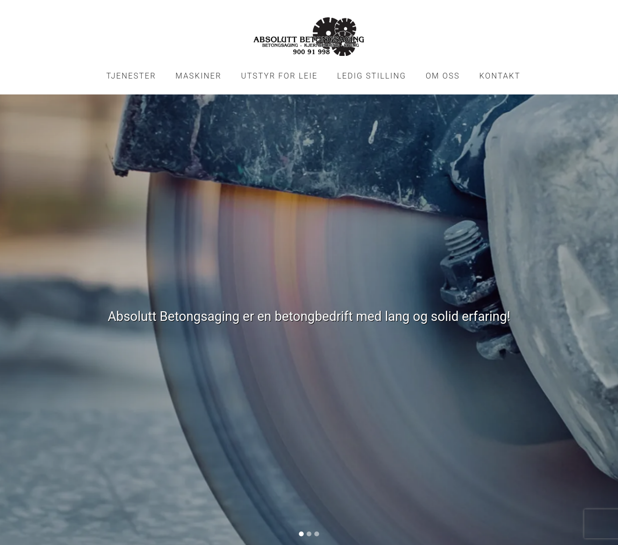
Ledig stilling (371, 75)
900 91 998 (239, 463)
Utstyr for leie (279, 75)
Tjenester (131, 75)
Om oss (443, 75)
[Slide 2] (309, 335)
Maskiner (198, 75)
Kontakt (499, 75)
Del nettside (518, 453)
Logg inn (309, 527)
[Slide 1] (301, 335)
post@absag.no (378, 463)
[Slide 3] (316, 335)
